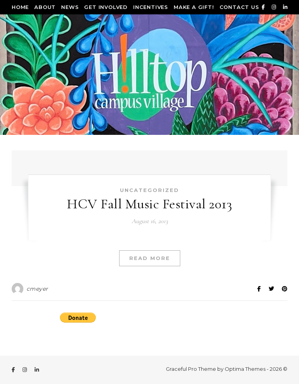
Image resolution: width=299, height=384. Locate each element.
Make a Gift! (194, 7)
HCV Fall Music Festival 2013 (149, 203)
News (70, 7)
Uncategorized (149, 190)
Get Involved (106, 7)
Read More (149, 258)
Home (20, 7)
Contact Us (239, 7)
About (45, 7)
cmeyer (37, 288)
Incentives (150, 7)
